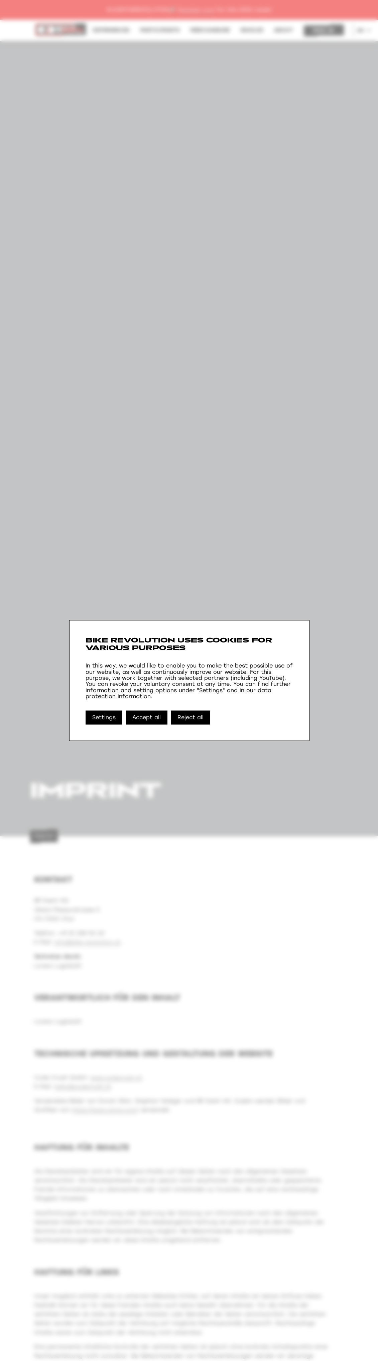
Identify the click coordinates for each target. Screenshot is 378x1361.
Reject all (190, 717)
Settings (104, 717)
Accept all (146, 717)
